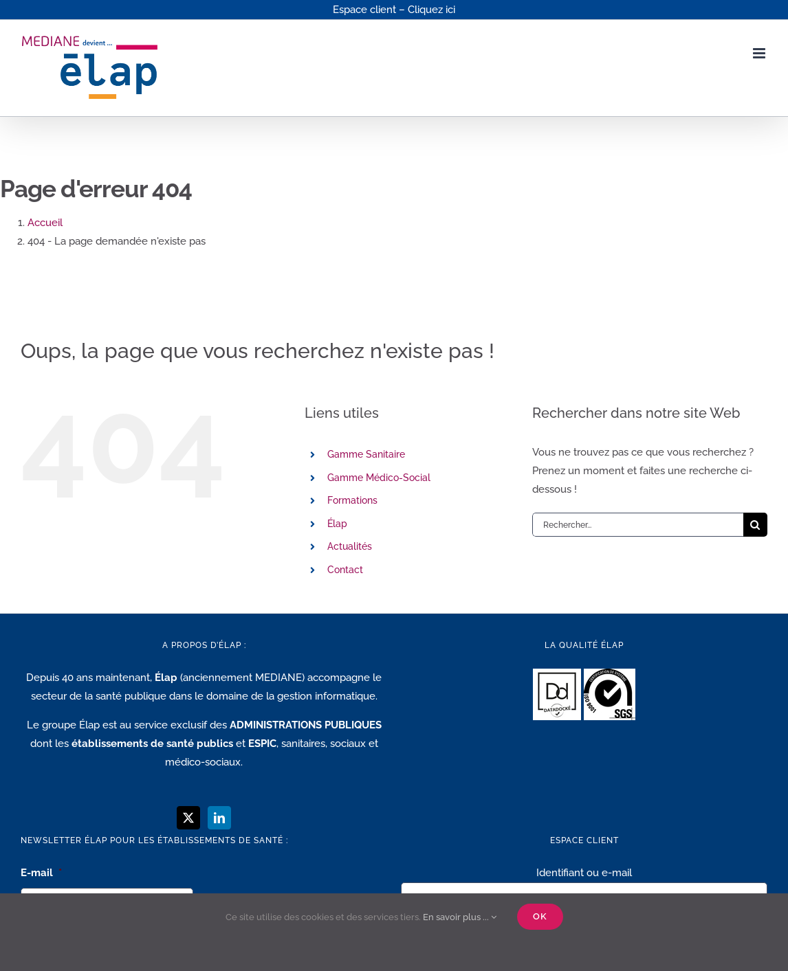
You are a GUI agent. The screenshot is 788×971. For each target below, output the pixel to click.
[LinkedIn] (219, 817)
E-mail (41, 873)
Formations (352, 500)
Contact (345, 569)
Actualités (349, 546)
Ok (540, 916)
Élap (337, 523)
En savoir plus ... (459, 917)
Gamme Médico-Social (378, 477)
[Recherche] (755, 525)
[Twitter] (188, 817)
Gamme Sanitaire (366, 454)
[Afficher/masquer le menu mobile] (760, 53)
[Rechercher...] (637, 525)
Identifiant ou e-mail (584, 873)
